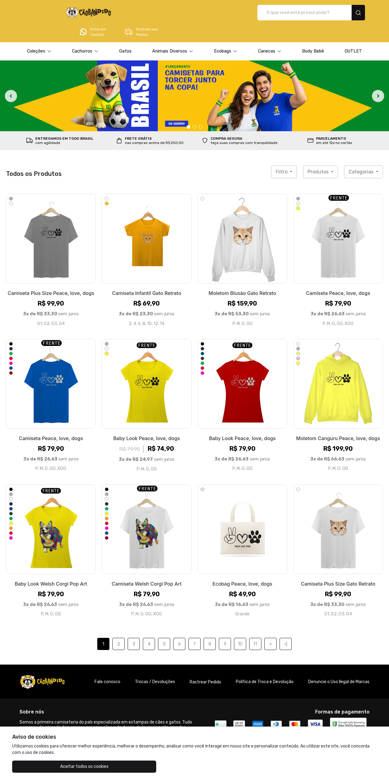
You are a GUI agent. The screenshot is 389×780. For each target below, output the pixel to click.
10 (240, 627)
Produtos (319, 155)
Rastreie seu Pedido (345, 12)
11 (255, 627)
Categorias (362, 155)
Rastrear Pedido (205, 665)
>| (285, 627)
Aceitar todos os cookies (43, 766)
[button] (39, 34)
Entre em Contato (296, 12)
